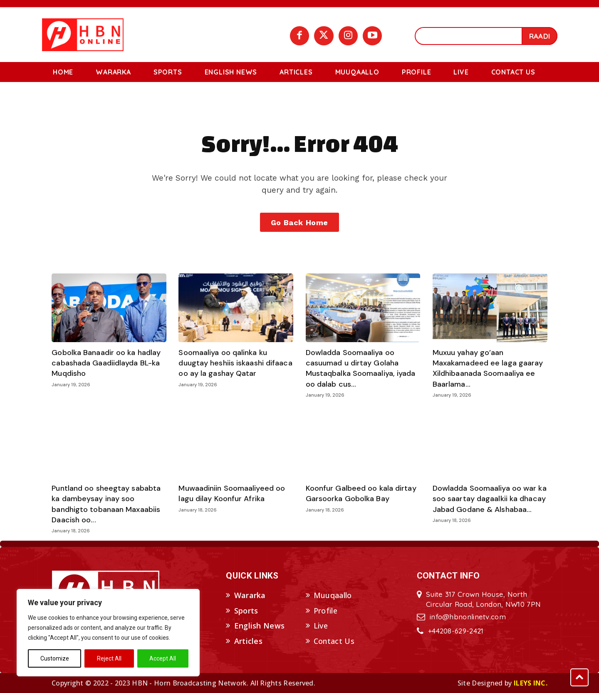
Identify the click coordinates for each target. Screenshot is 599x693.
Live (321, 626)
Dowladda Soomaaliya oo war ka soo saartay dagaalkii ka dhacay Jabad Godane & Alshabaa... (490, 498)
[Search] (539, 36)
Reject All (109, 658)
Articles (248, 641)
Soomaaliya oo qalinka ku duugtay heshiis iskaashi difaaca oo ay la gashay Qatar (235, 363)
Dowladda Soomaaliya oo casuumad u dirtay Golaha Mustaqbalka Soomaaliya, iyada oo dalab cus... (361, 368)
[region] (108, 632)
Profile (325, 611)
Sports (246, 611)
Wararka (250, 595)
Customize (54, 658)
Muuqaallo (333, 595)
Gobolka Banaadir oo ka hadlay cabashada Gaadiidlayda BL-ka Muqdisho (106, 363)
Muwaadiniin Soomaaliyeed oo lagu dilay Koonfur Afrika (231, 493)
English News (259, 626)
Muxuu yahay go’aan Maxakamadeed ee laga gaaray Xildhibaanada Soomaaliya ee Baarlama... (489, 368)
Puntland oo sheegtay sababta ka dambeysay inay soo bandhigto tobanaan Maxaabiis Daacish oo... (106, 504)
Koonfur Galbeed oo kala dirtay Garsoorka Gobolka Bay (361, 493)
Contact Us (334, 641)
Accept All (162, 658)
